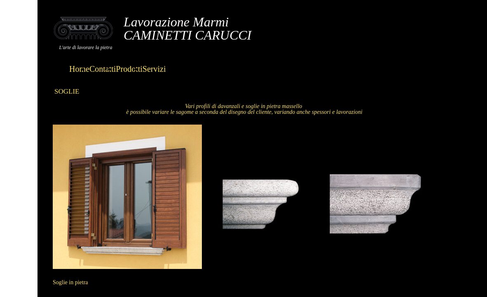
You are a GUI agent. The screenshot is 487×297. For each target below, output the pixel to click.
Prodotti (129, 68)
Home (79, 68)
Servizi (154, 68)
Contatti (102, 68)
